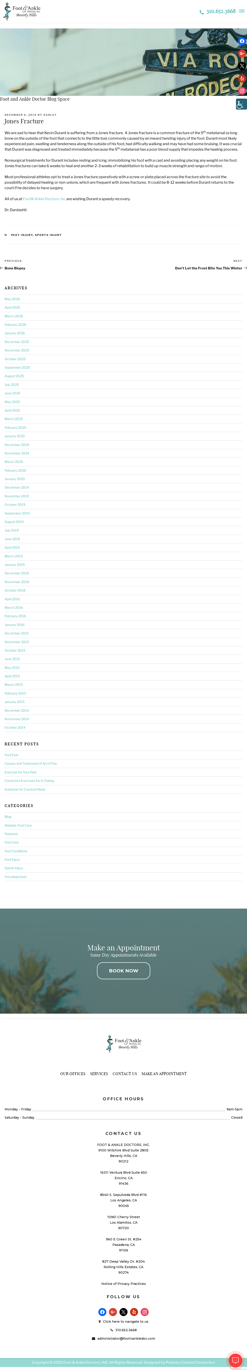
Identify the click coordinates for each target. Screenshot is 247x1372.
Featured (11, 834)
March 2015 (14, 684)
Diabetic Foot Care (18, 825)
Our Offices (72, 1073)
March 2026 (14, 316)
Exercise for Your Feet (21, 772)
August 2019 (14, 522)
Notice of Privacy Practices (123, 1284)
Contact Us (125, 1073)
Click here (111, 1321)
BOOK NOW (123, 971)
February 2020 (15, 470)
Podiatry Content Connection (190, 1362)
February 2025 (15, 427)
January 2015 (15, 702)
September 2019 (17, 513)
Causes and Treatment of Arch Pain (31, 763)
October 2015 (15, 650)
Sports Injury (48, 235)
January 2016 (15, 625)
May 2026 (12, 299)
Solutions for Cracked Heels (25, 789)
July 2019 (12, 530)
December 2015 (17, 633)
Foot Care (12, 842)
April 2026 (12, 307)
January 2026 (15, 333)
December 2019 (17, 487)
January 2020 (15, 479)
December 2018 (17, 573)
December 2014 (17, 710)
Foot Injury (22, 235)
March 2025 (14, 419)
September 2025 (17, 367)
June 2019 (12, 539)
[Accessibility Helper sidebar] (241, 104)
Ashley (50, 114)
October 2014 (15, 727)
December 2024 (17, 445)
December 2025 (17, 342)
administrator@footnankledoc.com (126, 1338)
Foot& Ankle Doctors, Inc (44, 199)
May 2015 (12, 667)
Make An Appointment (164, 1073)
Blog (8, 817)
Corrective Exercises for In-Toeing (29, 781)
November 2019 (17, 496)
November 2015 (17, 642)
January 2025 (15, 436)
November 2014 (17, 719)
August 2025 (14, 376)
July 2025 (12, 385)
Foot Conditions (16, 851)
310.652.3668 (218, 11)
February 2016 (15, 616)
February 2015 (15, 693)
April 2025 (12, 410)
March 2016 (14, 607)
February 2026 (15, 324)
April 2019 (12, 547)
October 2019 (15, 504)
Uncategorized (15, 877)
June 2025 (12, 393)
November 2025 (17, 350)
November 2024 (17, 453)
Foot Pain (11, 755)
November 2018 (17, 582)
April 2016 (12, 599)
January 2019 (15, 565)
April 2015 (12, 676)
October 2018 (15, 590)
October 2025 (15, 359)
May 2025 (12, 402)
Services (99, 1073)
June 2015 (12, 659)
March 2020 (14, 462)
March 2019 (14, 556)
